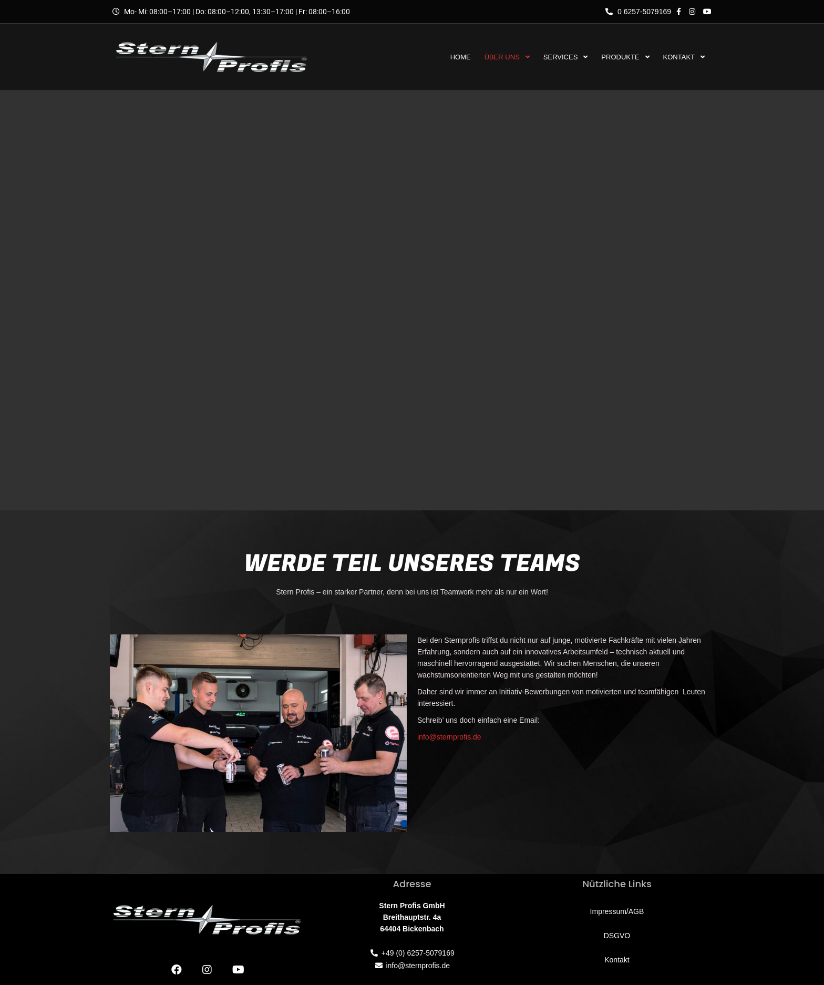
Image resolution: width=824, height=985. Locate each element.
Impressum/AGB (617, 911)
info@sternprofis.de (449, 737)
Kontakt (616, 960)
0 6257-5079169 (638, 11)
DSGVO (617, 935)
